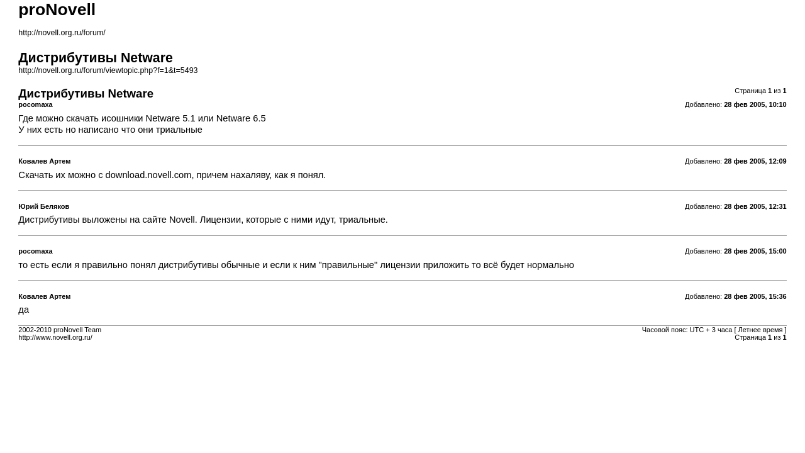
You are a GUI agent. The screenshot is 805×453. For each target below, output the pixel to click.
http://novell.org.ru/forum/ (61, 32)
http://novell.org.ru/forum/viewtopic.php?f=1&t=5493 (107, 70)
